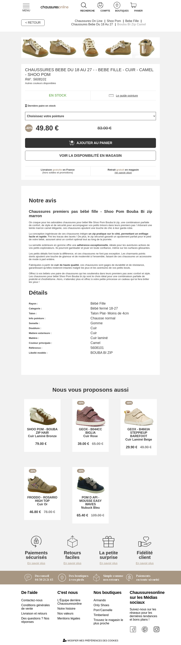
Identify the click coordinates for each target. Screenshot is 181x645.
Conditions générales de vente (35, 607)
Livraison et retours (34, 613)
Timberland (101, 615)
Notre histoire (66, 608)
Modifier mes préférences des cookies (90, 640)
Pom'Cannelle (103, 610)
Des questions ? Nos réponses (35, 620)
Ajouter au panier (90, 143)
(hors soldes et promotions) (58, 171)
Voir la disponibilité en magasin (90, 156)
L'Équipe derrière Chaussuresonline (69, 602)
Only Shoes (101, 605)
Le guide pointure (123, 95)
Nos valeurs (65, 613)
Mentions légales (68, 618)
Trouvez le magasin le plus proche (108, 621)
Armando (100, 600)
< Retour (33, 22)
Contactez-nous (31, 600)
